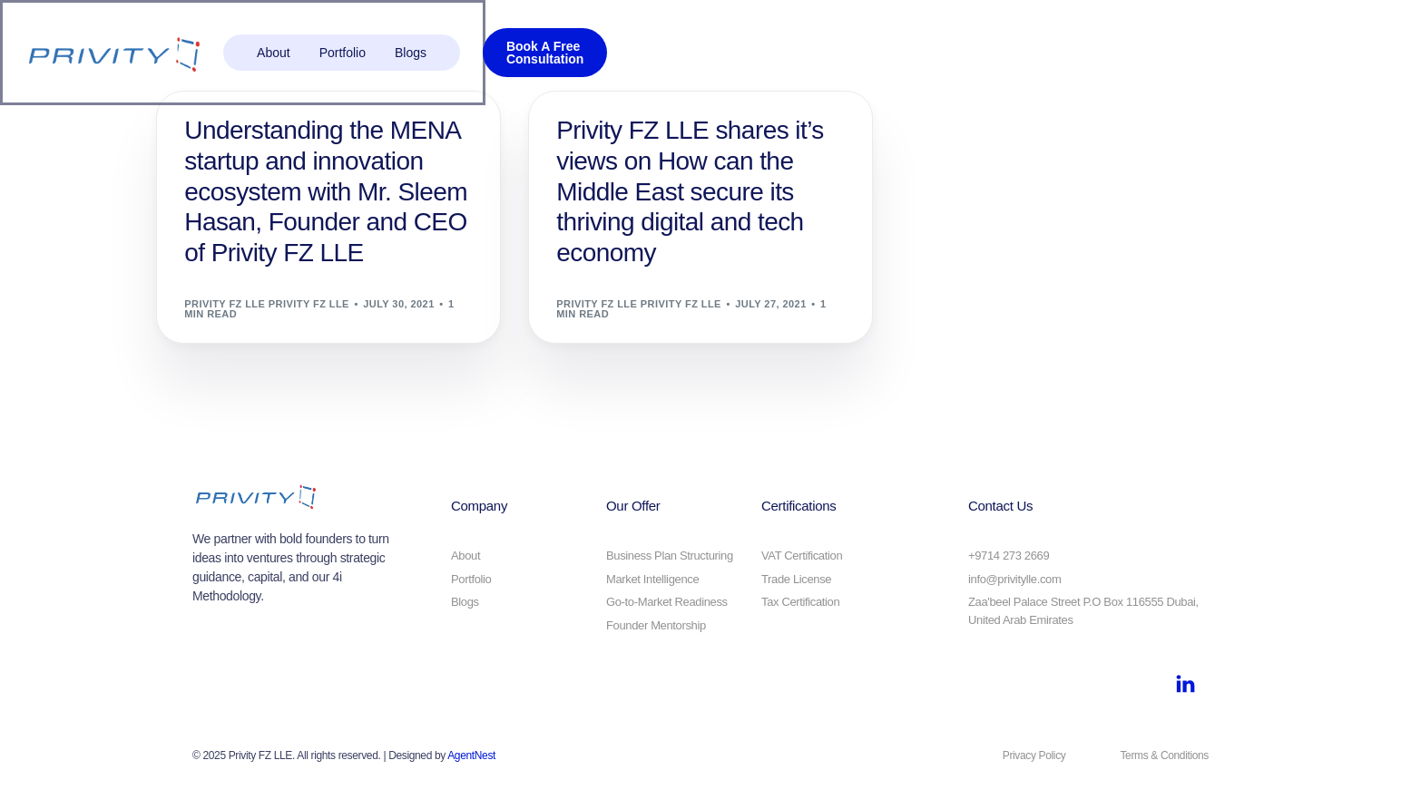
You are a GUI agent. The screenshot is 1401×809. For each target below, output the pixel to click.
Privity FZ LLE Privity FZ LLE (266, 303)
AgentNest (471, 755)
